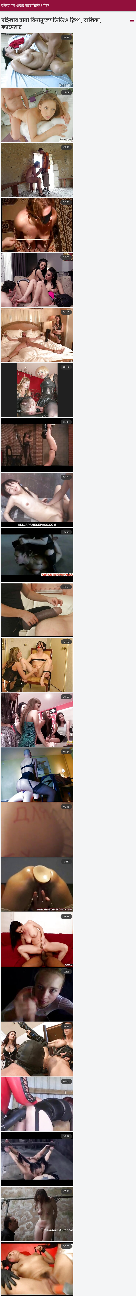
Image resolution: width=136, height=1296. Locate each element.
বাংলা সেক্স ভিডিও (65, 1293)
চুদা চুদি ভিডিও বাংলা (12, 1293)
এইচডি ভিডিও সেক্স (97, 1293)
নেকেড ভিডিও (61, 1290)
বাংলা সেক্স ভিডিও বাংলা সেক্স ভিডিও (22, 1290)
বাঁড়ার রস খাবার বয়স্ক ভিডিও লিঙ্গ (25, 6)
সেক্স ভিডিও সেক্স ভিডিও (93, 1290)
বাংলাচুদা (122, 1290)
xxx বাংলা (40, 1293)
